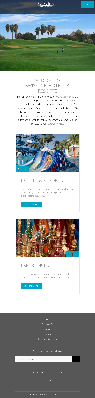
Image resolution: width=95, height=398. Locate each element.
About (47, 319)
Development (47, 334)
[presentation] (19, 169)
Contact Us (47, 324)
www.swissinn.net (65, 96)
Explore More (31, 204)
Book (87, 4)
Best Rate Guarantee (47, 339)
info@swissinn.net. (54, 123)
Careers (47, 329)
